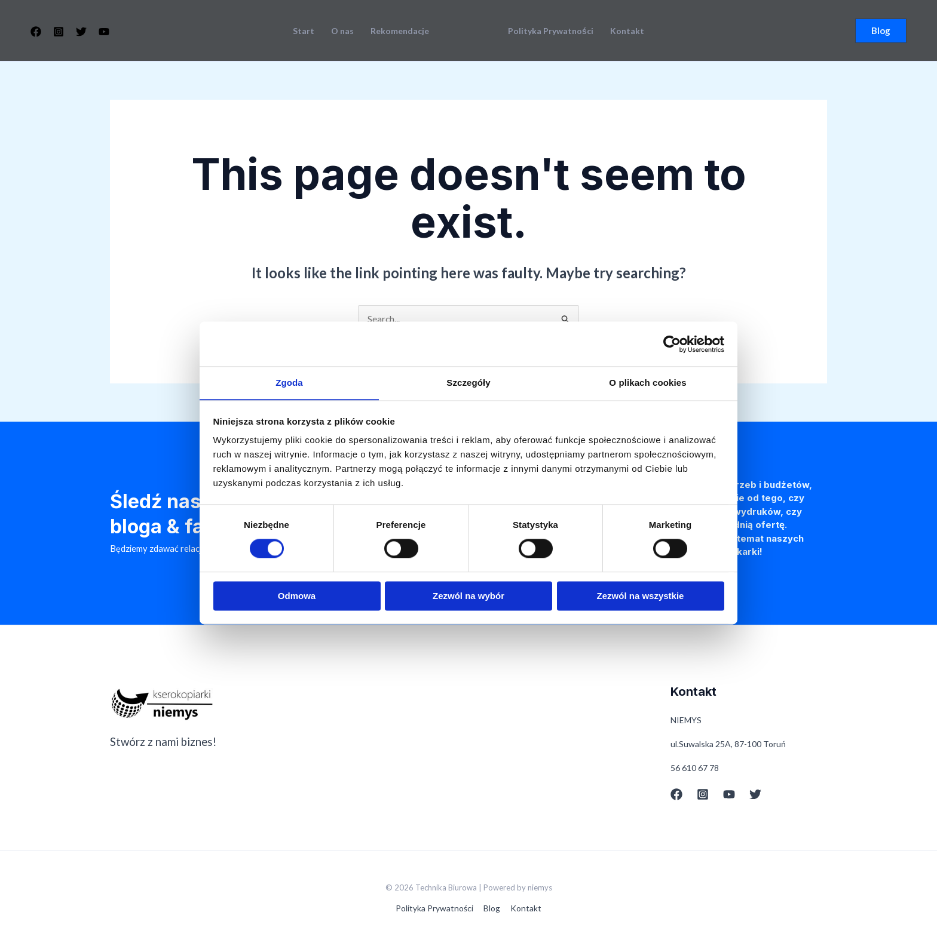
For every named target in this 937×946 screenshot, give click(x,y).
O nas (342, 31)
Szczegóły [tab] (468, 382)
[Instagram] (58, 31)
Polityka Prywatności (550, 31)
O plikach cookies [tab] (647, 382)
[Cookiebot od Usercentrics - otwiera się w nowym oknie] (672, 343)
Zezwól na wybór (468, 596)
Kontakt (627, 31)
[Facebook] (35, 31)
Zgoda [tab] (289, 382)
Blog (491, 908)
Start (303, 31)
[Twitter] (81, 31)
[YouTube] (104, 31)
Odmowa (297, 596)
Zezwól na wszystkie (640, 596)
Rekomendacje (399, 31)
